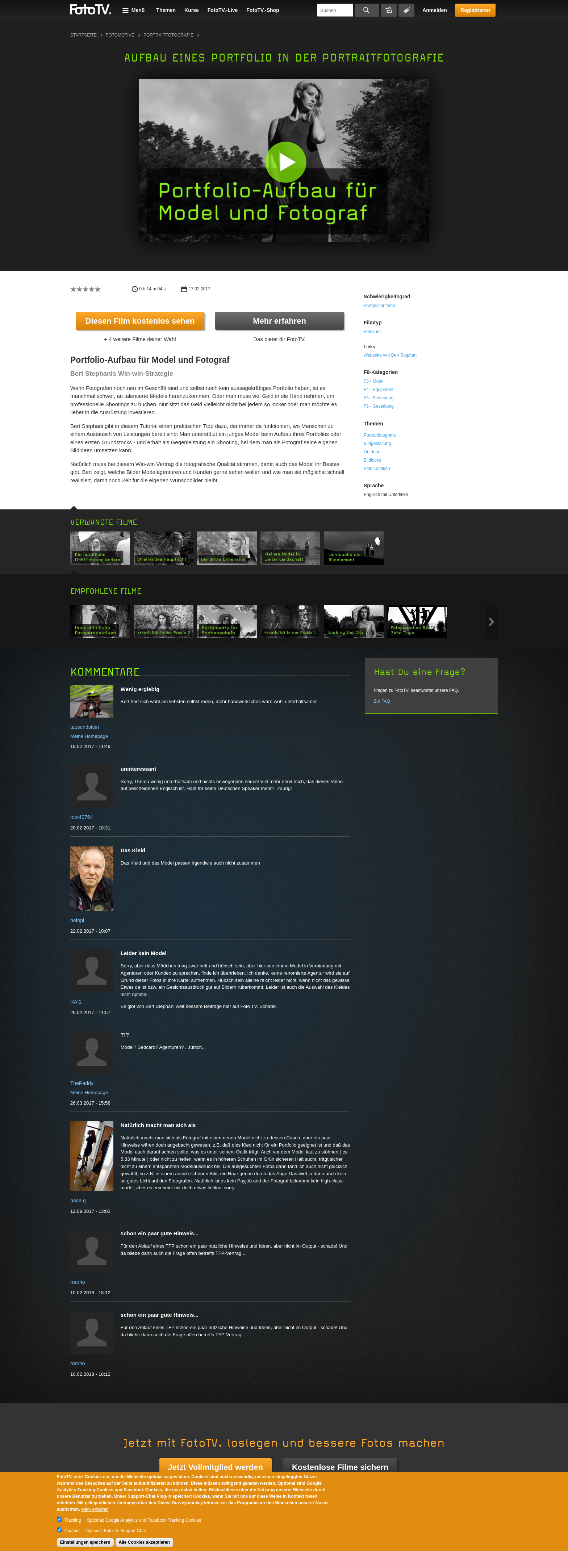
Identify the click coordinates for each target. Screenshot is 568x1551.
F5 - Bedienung (378, 397)
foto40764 (81, 817)
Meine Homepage (89, 736)
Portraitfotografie (168, 35)
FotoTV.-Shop (262, 10)
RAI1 (76, 1002)
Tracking (72, 1520)
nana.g (78, 1200)
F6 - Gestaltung (379, 406)
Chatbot (72, 1530)
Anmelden (434, 10)
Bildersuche (389, 10)
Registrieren (475, 10)
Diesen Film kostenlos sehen (140, 320)
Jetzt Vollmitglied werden (215, 1467)
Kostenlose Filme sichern (340, 1467)
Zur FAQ (382, 701)
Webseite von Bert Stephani (391, 355)
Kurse (191, 10)
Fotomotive (120, 35)
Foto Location (377, 468)
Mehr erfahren (279, 320)
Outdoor (371, 451)
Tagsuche (406, 10)
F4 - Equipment (378, 389)
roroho (77, 1282)
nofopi (77, 920)
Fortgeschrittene (379, 305)
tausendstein (84, 727)
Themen (166, 10)
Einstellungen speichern (85, 1542)
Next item (491, 622)
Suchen (367, 10)
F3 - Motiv (373, 381)
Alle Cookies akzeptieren (144, 1542)
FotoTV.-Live (223, 10)
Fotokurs (372, 331)
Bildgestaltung (377, 443)
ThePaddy (81, 1083)
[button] (285, 162)
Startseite (83, 35)
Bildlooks (372, 460)
